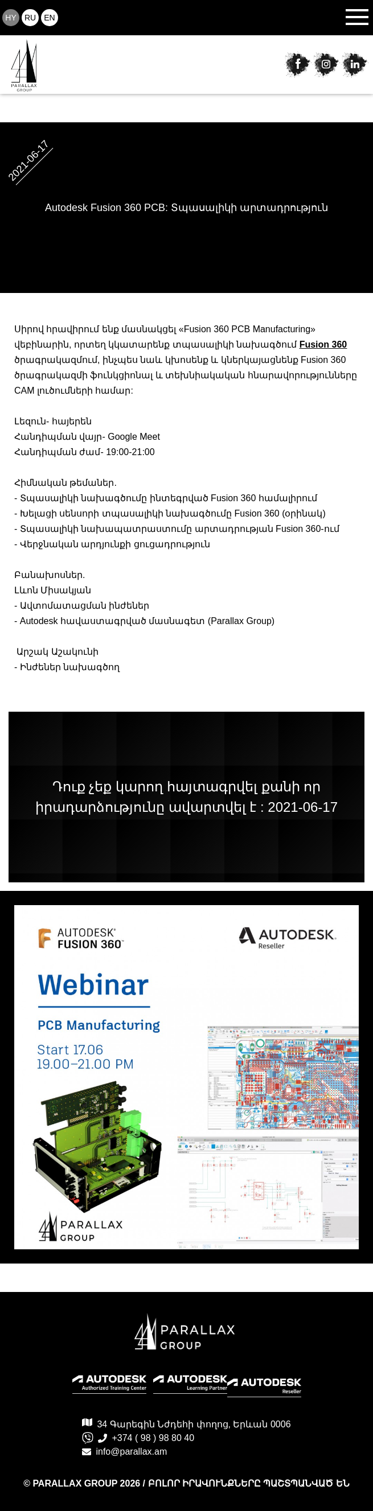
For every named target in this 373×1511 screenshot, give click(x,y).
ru (30, 17)
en (49, 17)
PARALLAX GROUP (76, 1483)
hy (10, 17)
